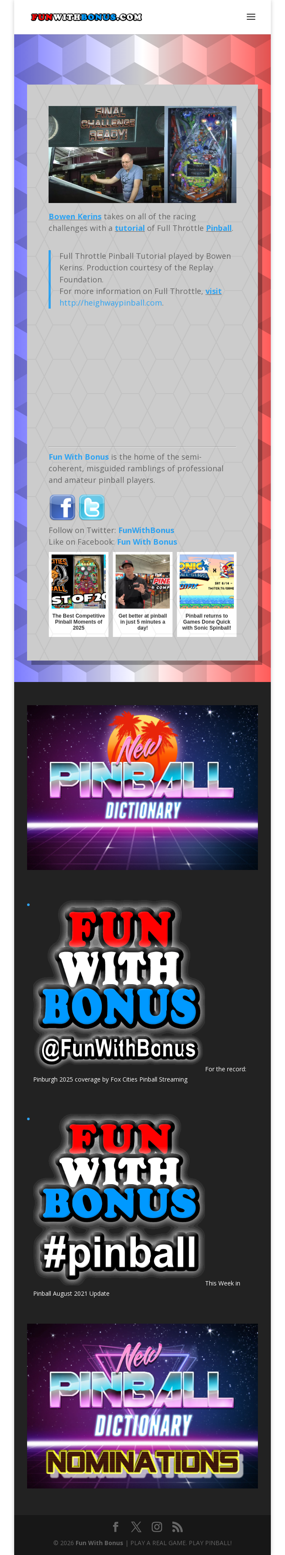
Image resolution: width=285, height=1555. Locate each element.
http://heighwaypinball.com (110, 302)
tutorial (130, 228)
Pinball (219, 228)
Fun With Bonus (79, 457)
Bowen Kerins (75, 216)
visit (213, 291)
